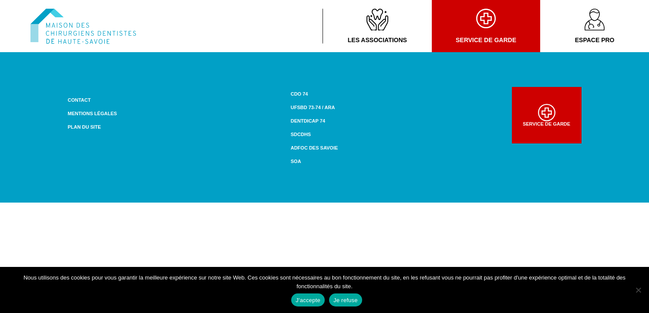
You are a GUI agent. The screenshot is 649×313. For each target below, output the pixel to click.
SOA (296, 161)
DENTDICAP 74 (308, 120)
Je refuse (345, 300)
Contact (79, 100)
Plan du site (84, 127)
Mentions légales (92, 113)
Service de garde (486, 26)
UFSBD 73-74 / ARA (313, 107)
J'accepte (308, 300)
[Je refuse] (638, 290)
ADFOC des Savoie (314, 147)
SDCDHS (301, 134)
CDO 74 (299, 94)
